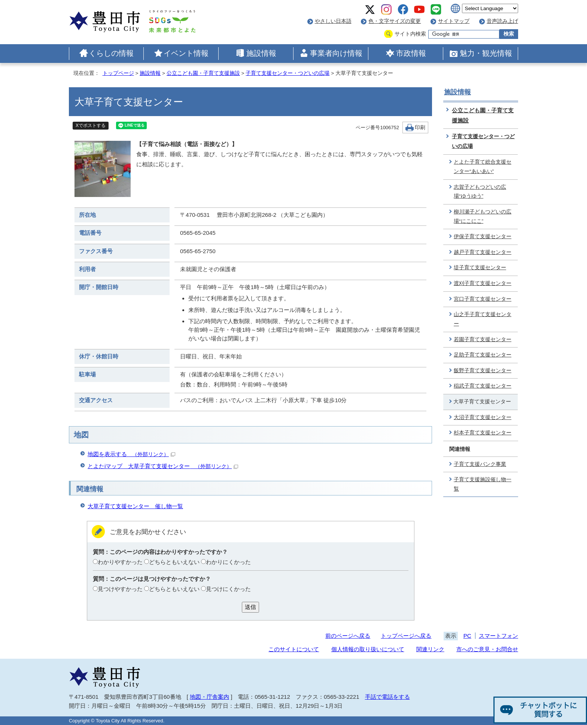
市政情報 (411, 53)
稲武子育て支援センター (482, 386)
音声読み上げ (502, 21)
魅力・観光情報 (486, 53)
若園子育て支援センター (482, 339)
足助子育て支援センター (482, 355)
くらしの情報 (111, 53)
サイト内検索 (410, 34)
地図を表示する (131, 454)
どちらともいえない (174, 562)
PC (467, 636)
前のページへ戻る (347, 636)
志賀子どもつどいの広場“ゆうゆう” (480, 191)
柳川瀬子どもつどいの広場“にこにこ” (482, 216)
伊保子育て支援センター (482, 236)
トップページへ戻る (406, 636)
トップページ (118, 73)
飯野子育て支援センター (482, 370)
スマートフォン (498, 636)
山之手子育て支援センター (482, 319)
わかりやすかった (120, 562)
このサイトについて (293, 649)
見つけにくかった (228, 589)
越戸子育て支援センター (482, 252)
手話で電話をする (387, 697)
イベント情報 (186, 53)
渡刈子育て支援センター (482, 283)
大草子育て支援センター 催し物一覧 (135, 506)
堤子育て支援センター (480, 267)
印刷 (420, 127)
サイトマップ (453, 21)
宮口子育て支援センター (482, 299)
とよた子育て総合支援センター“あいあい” (482, 166)
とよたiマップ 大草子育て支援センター (163, 466)
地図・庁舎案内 (209, 697)
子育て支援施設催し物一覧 (482, 484)
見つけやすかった (120, 589)
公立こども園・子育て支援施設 (203, 73)
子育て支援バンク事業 (480, 464)
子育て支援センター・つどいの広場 (287, 73)
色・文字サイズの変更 (394, 21)
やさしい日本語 (333, 21)
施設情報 (261, 53)
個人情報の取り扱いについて (367, 649)
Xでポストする (91, 125)
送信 (250, 607)
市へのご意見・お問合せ (487, 649)
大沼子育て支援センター (482, 417)
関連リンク (430, 649)
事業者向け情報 (336, 53)
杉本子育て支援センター (482, 433)
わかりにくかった (228, 562)
